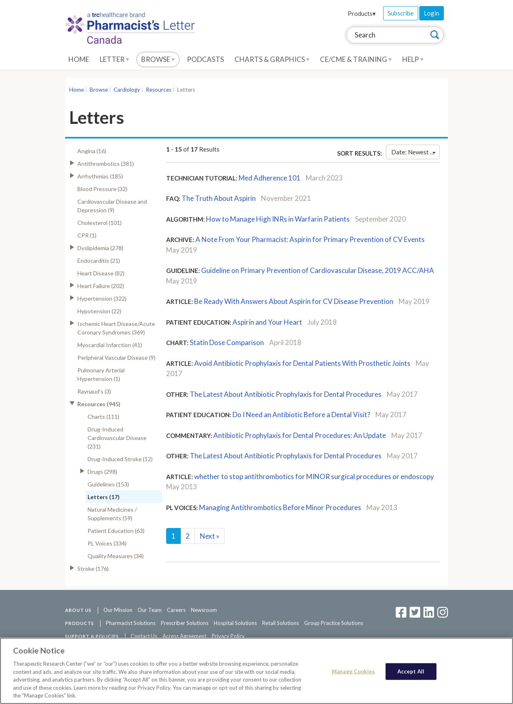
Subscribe (401, 13)
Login (431, 13)
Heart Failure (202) (100, 285)
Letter (114, 59)
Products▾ (362, 13)
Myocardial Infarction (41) (109, 344)
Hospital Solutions (235, 623)
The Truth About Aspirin (219, 198)
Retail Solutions (280, 623)
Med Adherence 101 (269, 178)
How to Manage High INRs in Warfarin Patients (278, 219)
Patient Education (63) (116, 530)
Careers (176, 610)
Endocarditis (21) (98, 260)
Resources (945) (99, 403)
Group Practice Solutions (333, 623)
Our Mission (117, 610)
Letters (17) (104, 496)
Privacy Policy (228, 636)
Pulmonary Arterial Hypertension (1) (101, 374)
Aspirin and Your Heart (267, 322)
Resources (158, 89)
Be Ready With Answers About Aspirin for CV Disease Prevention (293, 301)
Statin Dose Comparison (227, 342)
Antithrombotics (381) (105, 163)
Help (412, 59)
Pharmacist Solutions (131, 623)
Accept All (410, 671)
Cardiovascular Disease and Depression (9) (112, 205)
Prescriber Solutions (184, 623)
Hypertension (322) (102, 298)
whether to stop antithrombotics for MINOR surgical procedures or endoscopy (314, 476)
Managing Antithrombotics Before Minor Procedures (280, 507)
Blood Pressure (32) (102, 188)
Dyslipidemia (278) (100, 247)
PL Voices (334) (107, 543)
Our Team (150, 610)
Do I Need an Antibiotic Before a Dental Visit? (301, 414)
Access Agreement (184, 636)
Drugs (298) (102, 471)
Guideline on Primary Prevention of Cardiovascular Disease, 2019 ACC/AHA (317, 270)
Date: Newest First (415, 152)
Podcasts (205, 59)
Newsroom (204, 610)
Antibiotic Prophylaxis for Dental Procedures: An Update (299, 435)
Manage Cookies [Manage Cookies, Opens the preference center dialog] (353, 671)
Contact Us (144, 636)
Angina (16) (91, 150)
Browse (158, 59)
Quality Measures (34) (116, 555)
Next (209, 536)
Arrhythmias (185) (100, 176)
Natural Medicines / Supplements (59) (112, 513)
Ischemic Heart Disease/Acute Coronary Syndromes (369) (116, 328)
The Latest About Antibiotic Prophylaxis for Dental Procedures (285, 394)
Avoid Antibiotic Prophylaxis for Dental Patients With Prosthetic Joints (303, 363)
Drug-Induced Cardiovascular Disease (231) (117, 438)
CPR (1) (86, 235)
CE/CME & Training (356, 59)
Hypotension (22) (99, 311)
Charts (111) (103, 416)
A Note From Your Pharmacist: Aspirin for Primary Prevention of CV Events (310, 239)
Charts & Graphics (272, 59)
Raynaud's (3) (94, 391)
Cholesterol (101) (99, 222)
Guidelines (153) (108, 484)
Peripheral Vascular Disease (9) (116, 357)
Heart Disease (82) (101, 273)
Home (78, 59)
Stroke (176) (93, 568)
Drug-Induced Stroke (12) (120, 458)
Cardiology (127, 89)
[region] (256, 671)
